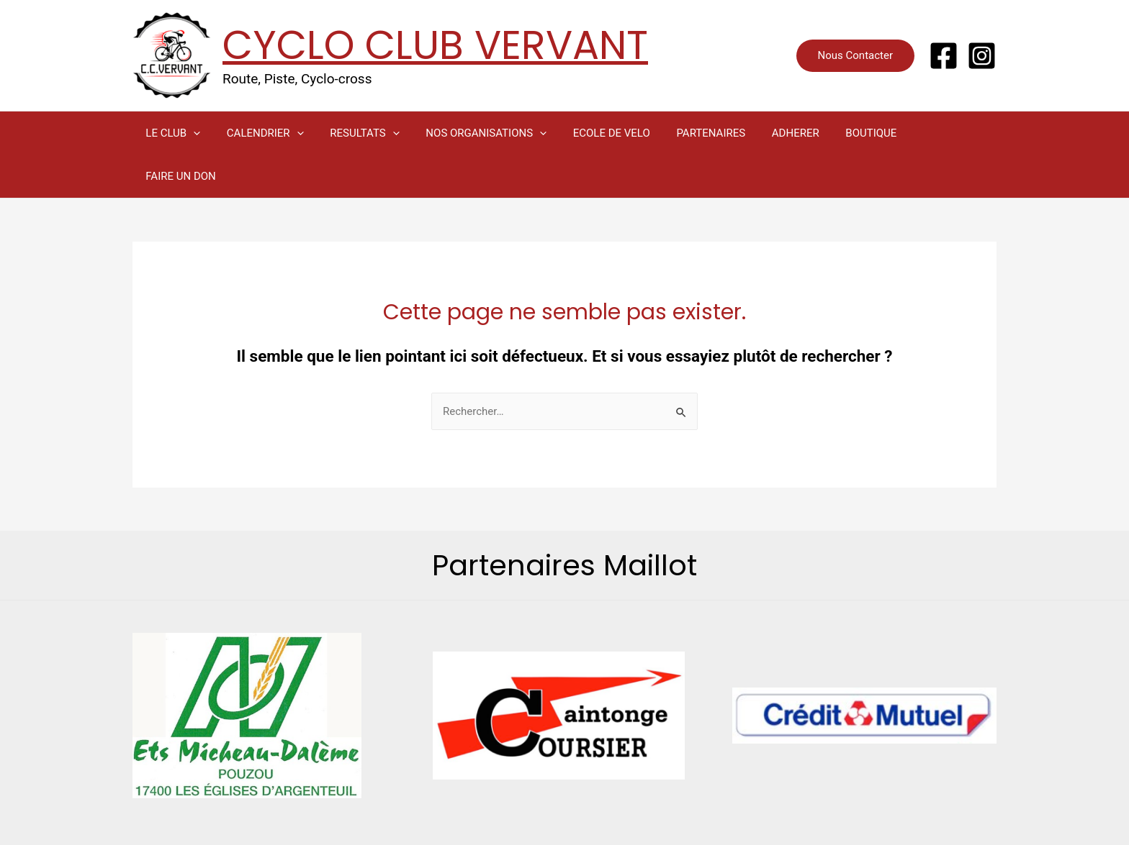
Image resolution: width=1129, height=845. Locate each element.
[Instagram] (982, 55)
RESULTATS (352, 133)
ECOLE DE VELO (590, 133)
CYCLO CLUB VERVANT (435, 45)
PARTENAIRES (684, 133)
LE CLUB (170, 133)
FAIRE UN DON (917, 133)
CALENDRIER (258, 133)
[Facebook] (943, 55)
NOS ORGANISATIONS (469, 133)
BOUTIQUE (834, 133)
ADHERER (764, 133)
